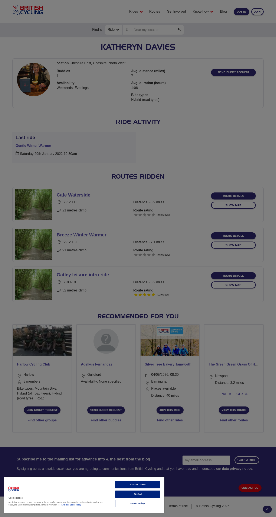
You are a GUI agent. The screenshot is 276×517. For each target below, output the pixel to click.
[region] (84, 495)
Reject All (138, 494)
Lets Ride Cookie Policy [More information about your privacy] (71, 505)
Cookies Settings (138, 503)
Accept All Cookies (138, 485)
